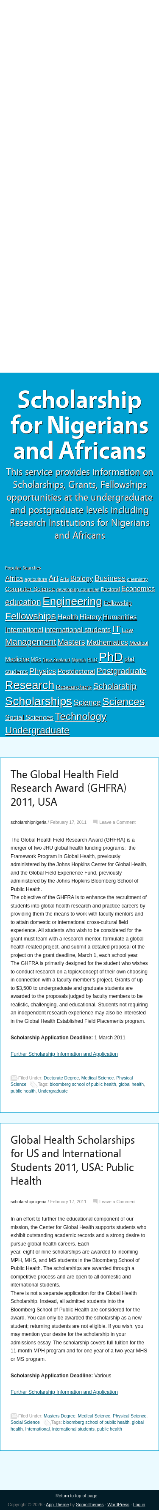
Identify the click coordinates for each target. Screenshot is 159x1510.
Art (54, 578)
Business (110, 578)
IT (116, 629)
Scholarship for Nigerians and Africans (79, 425)
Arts (64, 579)
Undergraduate (37, 730)
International (24, 629)
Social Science (25, 1422)
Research (29, 685)
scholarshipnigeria (29, 822)
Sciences (123, 701)
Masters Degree (59, 1415)
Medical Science (97, 1077)
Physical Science (129, 1415)
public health (23, 1090)
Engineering (72, 601)
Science (87, 702)
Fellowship (117, 603)
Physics (42, 671)
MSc (36, 659)
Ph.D (92, 659)
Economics (138, 588)
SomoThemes (89, 1504)
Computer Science (30, 589)
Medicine (17, 659)
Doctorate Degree (61, 1077)
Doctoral (110, 589)
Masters (71, 642)
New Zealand (56, 659)
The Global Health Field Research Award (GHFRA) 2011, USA (69, 788)
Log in (139, 1504)
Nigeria (79, 659)
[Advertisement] (79, 62)
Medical (138, 643)
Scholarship (115, 686)
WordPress (118, 1504)
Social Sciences (29, 717)
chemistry (137, 579)
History (91, 617)
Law (127, 630)
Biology (81, 578)
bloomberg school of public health (83, 1084)
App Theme (57, 1504)
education (23, 602)
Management (30, 641)
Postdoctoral (76, 671)
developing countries (78, 589)
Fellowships (30, 616)
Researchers (74, 687)
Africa (14, 579)
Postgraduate (122, 671)
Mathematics (107, 642)
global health (131, 1084)
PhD (111, 657)
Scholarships (38, 701)
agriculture (36, 579)
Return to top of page (77, 1495)
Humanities (120, 617)
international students (78, 629)
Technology (81, 716)
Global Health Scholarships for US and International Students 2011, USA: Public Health (73, 1161)
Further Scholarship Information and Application (64, 1054)
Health (67, 617)
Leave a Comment (117, 822)
